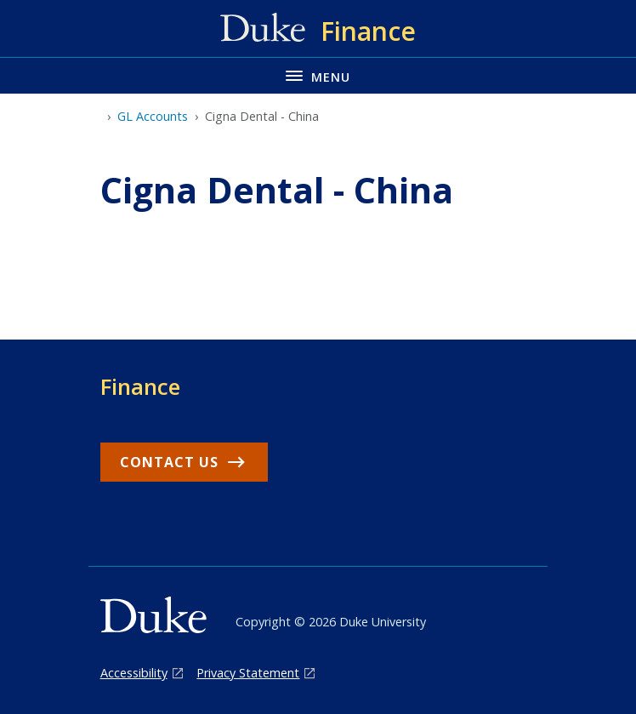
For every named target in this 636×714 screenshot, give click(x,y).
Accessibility (134, 673)
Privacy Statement (247, 673)
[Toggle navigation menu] (318, 75)
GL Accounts (152, 116)
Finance (140, 386)
